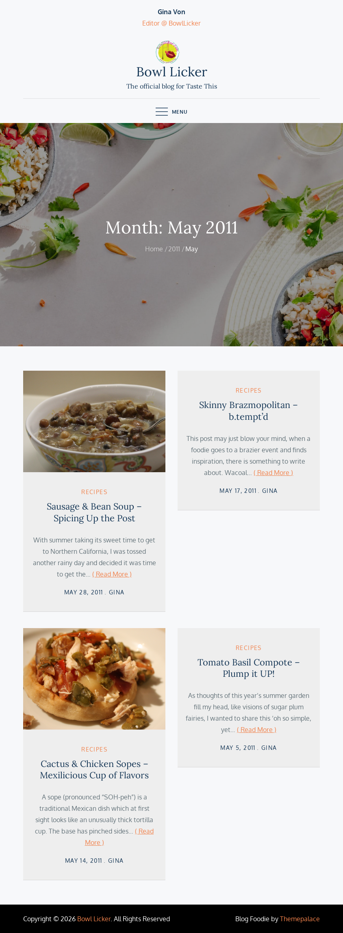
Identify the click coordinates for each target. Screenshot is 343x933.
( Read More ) (112, 574)
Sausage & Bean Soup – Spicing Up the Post (94, 512)
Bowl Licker (171, 71)
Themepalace (300, 919)
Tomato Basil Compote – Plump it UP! (249, 668)
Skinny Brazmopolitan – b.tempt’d (248, 410)
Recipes (94, 491)
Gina (117, 592)
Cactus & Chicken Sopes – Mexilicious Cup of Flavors (94, 769)
